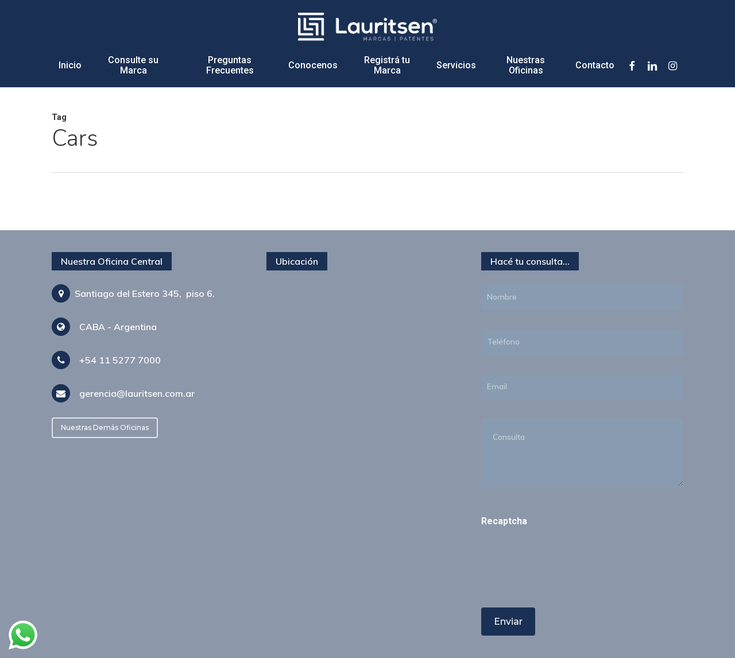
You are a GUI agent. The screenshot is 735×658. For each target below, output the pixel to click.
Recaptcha (504, 521)
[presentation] (560, 583)
